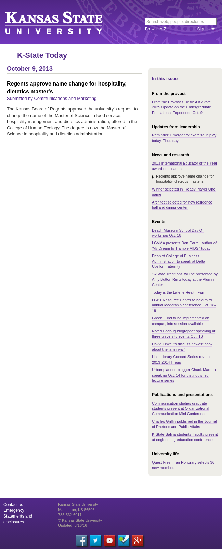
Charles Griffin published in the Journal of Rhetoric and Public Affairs (184, 424)
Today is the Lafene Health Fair (178, 292)
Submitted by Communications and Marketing (51, 98)
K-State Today (42, 55)
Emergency (13, 510)
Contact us (13, 504)
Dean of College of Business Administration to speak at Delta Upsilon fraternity (178, 261)
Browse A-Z (155, 29)
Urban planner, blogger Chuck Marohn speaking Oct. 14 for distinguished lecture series (184, 375)
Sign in (203, 29)
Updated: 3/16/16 (72, 525)
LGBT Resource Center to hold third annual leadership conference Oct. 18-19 (184, 305)
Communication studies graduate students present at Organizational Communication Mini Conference (180, 408)
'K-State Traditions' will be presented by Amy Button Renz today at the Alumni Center (185, 279)
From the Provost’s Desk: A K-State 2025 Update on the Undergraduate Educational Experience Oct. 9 (181, 107)
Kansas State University (62, 22)
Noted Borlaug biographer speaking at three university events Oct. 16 (183, 333)
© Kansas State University (80, 520)
